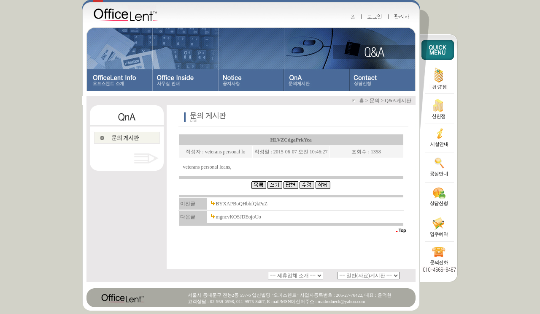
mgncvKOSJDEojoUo (238, 217)
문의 (375, 101)
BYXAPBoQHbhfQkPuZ (242, 204)
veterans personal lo (225, 152)
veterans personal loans (206, 167)
